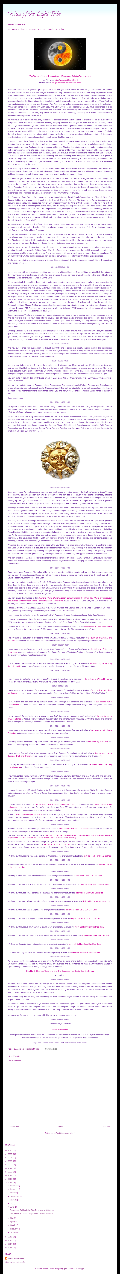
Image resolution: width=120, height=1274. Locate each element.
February (14, 1229)
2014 (10, 1244)
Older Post (106, 1127)
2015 (10, 1240)
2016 (10, 1237)
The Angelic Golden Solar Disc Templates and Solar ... (32, 1210)
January (13, 1232)
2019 (10, 1175)
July (12, 1203)
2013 (10, 1247)
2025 (10, 1154)
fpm (65, 1269)
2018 (10, 1179)
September (15, 1196)
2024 (10, 1158)
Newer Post (14, 1127)
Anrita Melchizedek (16, 1259)
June (12, 1207)
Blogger (81, 1269)
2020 (10, 1172)
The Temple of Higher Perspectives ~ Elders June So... (32, 1214)
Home (60, 1127)
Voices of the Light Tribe (34, 14)
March (13, 1225)
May (12, 1218)
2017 (10, 1182)
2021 (10, 1168)
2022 (10, 1165)
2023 (10, 1161)
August (13, 1200)
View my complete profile (15, 1262)
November (14, 1189)
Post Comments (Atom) (65, 1133)
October (13, 1193)
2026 (10, 1150)
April (12, 1222)
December (14, 1186)
